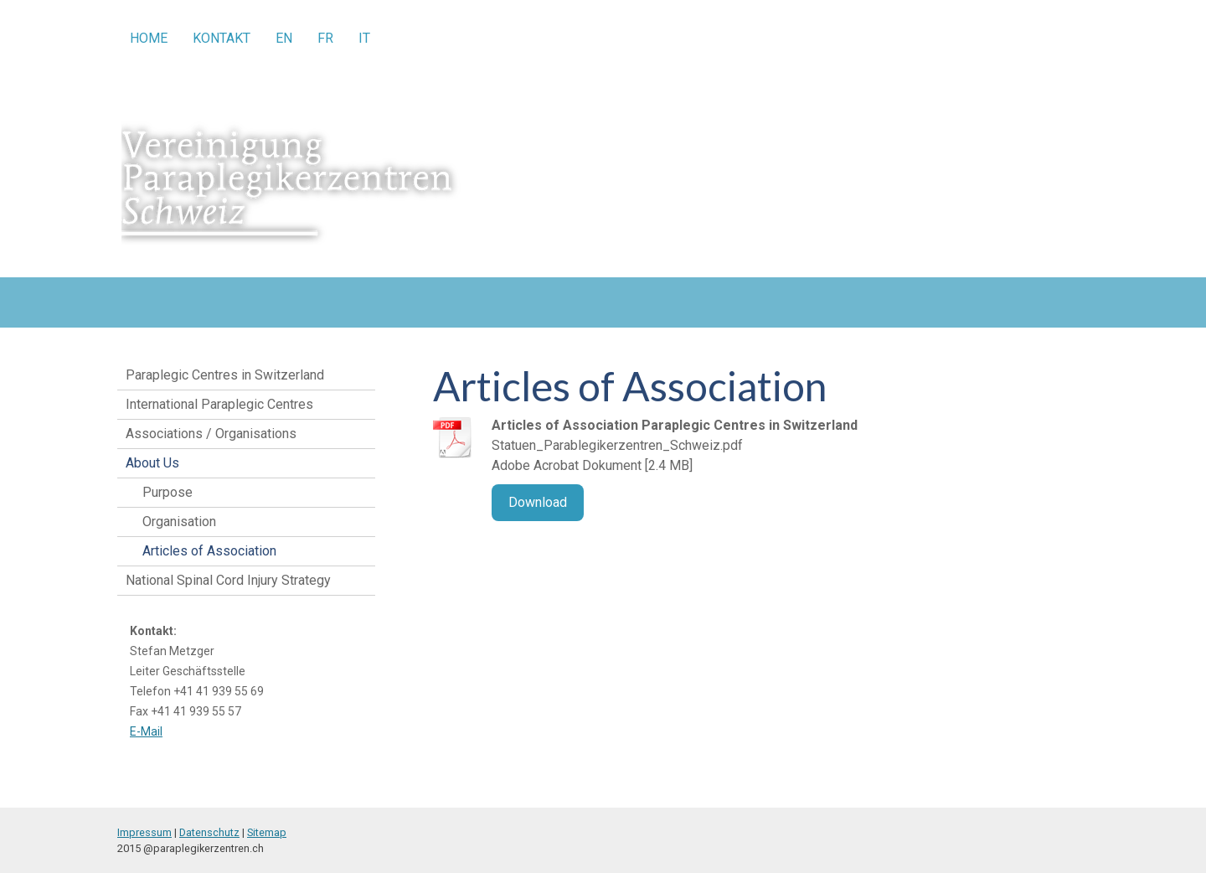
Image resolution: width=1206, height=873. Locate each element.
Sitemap (266, 832)
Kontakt (221, 38)
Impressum (144, 832)
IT (364, 38)
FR (325, 38)
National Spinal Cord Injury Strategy (228, 580)
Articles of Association (209, 551)
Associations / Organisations (211, 434)
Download (537, 502)
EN (284, 38)
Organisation (179, 521)
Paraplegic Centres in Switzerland (225, 375)
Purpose (167, 492)
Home (149, 38)
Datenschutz (209, 832)
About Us (152, 463)
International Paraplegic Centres (219, 404)
